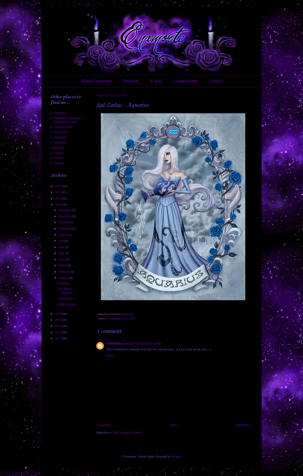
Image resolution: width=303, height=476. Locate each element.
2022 (58, 192)
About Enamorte (95, 81)
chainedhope (115, 343)
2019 (58, 313)
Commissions (185, 81)
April (62, 259)
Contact (216, 81)
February (64, 271)
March (63, 265)
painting (115, 318)
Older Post (242, 425)
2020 (58, 204)
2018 (58, 320)
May (62, 253)
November (65, 216)
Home (173, 425)
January (64, 278)
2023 (58, 186)
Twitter (58, 158)
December (65, 210)
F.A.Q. (156, 81)
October (64, 222)
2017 (58, 326)
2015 (58, 338)
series (124, 318)
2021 (58, 198)
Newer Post (104, 425)
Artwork (130, 81)
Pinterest (59, 147)
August (63, 234)
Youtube (59, 163)
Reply (110, 355)
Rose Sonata (65, 298)
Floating (63, 283)
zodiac (132, 318)
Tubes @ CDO (63, 127)
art (108, 318)
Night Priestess (67, 304)
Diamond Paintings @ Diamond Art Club (67, 120)
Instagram (60, 137)
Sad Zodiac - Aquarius (65, 290)
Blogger (176, 456)
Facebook (60, 142)
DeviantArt (61, 132)
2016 (58, 332)
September (65, 228)
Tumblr (58, 153)
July (61, 240)
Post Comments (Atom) (127, 432)
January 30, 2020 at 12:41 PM (142, 343)
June (62, 247)
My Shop (59, 113)
